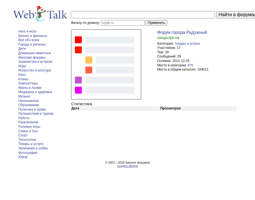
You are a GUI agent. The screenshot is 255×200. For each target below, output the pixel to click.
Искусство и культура (34, 70)
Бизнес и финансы (32, 36)
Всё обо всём (28, 40)
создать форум (127, 166)
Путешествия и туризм (35, 114)
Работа (23, 118)
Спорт (23, 135)
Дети (22, 49)
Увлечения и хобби (33, 148)
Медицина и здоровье (35, 92)
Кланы (23, 79)
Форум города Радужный (182, 32)
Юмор (23, 157)
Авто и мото (27, 31)
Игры (22, 66)
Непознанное (28, 101)
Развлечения (28, 122)
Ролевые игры (29, 127)
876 (190, 65)
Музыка (24, 96)
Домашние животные (34, 53)
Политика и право (32, 109)
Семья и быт (28, 131)
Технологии (27, 140)
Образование (28, 105)
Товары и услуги (31, 144)
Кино (22, 75)
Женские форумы (32, 57)
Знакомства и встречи (35, 62)
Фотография (27, 153)
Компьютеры (28, 83)
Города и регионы (32, 44)
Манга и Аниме (30, 88)
